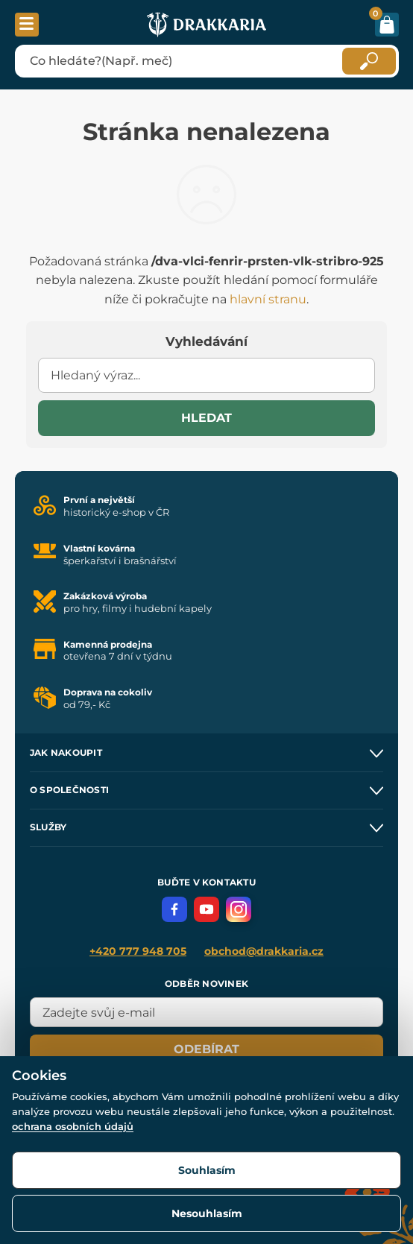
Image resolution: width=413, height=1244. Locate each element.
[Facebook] (174, 909)
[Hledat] (369, 61)
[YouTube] (206, 909)
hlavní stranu (268, 299)
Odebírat (206, 1049)
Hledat (206, 418)
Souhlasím (207, 1170)
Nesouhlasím (206, 1213)
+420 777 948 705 (137, 951)
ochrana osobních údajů (72, 1126)
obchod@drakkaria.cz (264, 951)
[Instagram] (238, 909)
